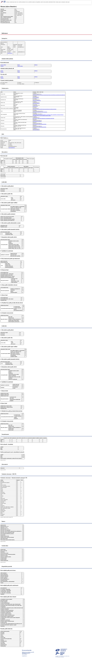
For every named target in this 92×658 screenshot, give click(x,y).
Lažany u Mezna (3, 64)
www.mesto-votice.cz (36, 103)
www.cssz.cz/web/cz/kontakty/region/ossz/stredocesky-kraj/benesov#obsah (44, 109)
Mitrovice (36, 64)
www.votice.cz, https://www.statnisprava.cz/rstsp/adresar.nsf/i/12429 (43, 118)
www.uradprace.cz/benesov (37, 121)
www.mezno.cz (10, 53)
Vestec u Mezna (20, 66)
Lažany (2, 70)
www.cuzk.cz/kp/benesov (37, 100)
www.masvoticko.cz (12, 147)
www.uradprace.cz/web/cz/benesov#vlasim (39, 124)
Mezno (19, 64)
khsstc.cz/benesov (36, 97)
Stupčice (2, 66)
